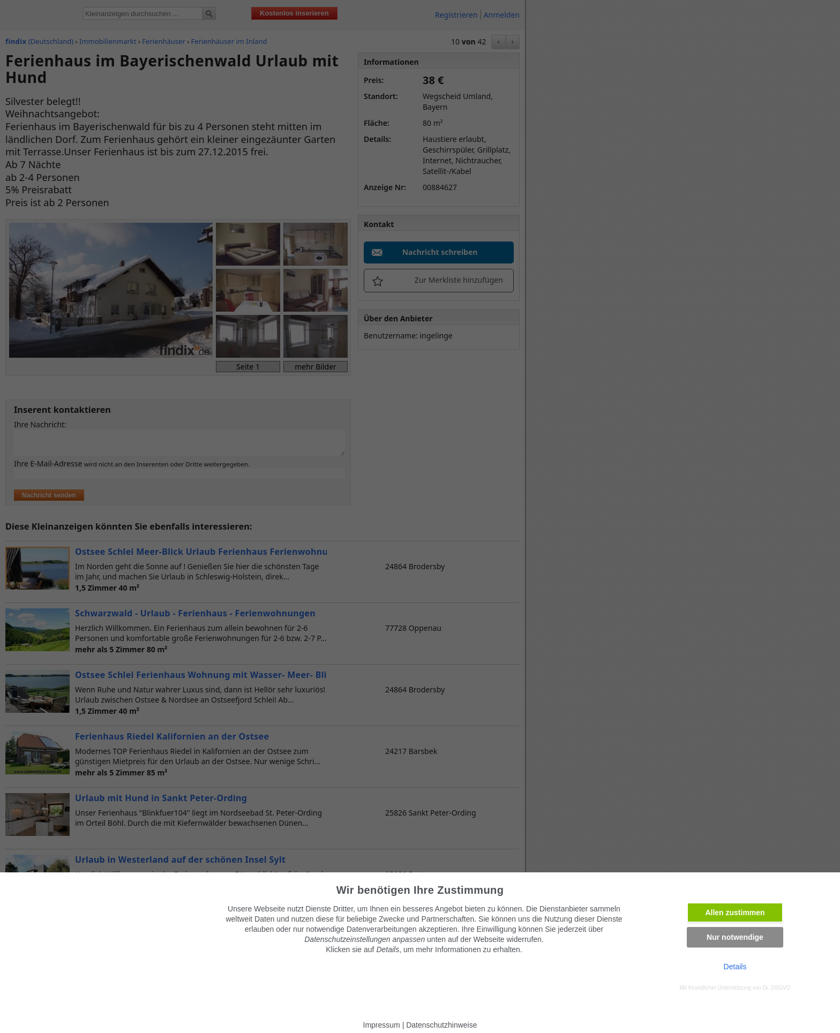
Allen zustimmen (734, 912)
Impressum (381, 1025)
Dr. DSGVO (777, 988)
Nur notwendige (735, 937)
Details (735, 966)
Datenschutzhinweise (441, 1025)
